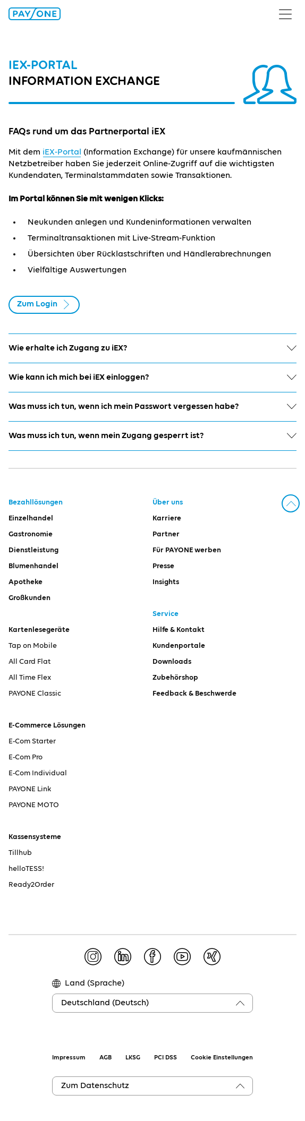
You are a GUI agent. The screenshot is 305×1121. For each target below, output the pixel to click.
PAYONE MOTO (34, 805)
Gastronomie (31, 534)
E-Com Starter (32, 741)
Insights (165, 582)
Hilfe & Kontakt (178, 630)
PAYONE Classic (35, 693)
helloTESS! (26, 868)
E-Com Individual (38, 773)
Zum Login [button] (44, 305)
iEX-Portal (62, 152)
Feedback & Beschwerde (194, 693)
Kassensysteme (35, 837)
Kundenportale (178, 645)
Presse (163, 566)
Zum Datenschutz (95, 1086)
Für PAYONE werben (186, 550)
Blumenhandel (33, 566)
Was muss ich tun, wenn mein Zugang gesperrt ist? (152, 436)
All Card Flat (29, 661)
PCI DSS (165, 1058)
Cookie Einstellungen (222, 1058)
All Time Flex (30, 677)
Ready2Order (31, 884)
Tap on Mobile (33, 645)
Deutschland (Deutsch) (105, 1003)
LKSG (132, 1058)
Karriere (166, 518)
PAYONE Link (30, 789)
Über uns (167, 502)
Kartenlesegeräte (39, 630)
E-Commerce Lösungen (47, 725)
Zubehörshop (175, 677)
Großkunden (29, 598)
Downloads (171, 661)
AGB (105, 1058)
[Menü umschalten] (289, 14)
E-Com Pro (26, 757)
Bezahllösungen (36, 502)
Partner (166, 534)
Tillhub (20, 853)
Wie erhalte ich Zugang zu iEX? (152, 348)
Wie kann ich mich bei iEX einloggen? (152, 377)
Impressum (69, 1058)
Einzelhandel (31, 518)
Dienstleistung (33, 550)
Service (165, 614)
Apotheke (26, 582)
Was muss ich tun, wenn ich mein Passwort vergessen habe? (152, 407)
